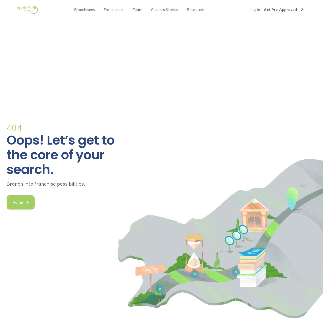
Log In (254, 9)
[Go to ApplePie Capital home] (27, 9)
